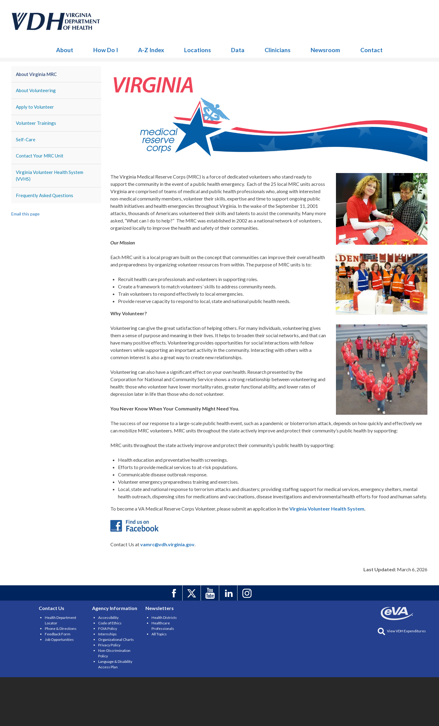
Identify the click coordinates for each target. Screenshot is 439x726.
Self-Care (25, 139)
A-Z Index (151, 49)
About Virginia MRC (36, 74)
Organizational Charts (116, 639)
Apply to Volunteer (35, 107)
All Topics (159, 634)
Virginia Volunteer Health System (326, 508)
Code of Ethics (110, 623)
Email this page (25, 213)
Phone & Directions (61, 628)
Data (237, 49)
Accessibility (108, 617)
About (64, 49)
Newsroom (325, 49)
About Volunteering (36, 90)
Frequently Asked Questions (44, 195)
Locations (197, 49)
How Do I (105, 49)
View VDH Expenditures (402, 631)
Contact (371, 49)
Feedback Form (57, 634)
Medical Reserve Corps (56, 21)
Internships (107, 634)
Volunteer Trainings (36, 123)
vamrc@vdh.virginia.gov (167, 544)
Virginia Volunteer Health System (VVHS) (49, 175)
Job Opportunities (59, 639)
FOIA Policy (107, 628)
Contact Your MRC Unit (39, 155)
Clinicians (278, 49)
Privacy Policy (109, 645)
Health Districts (164, 617)
